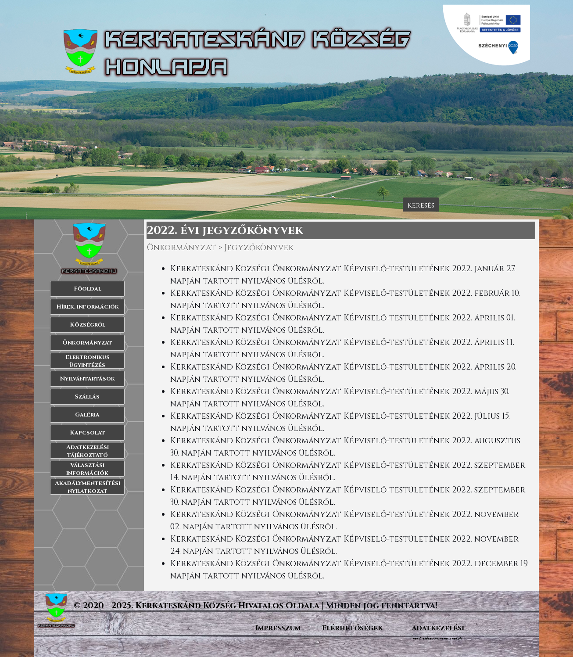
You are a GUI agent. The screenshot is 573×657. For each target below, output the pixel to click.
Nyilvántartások (87, 379)
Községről (87, 325)
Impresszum (278, 628)
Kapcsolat (87, 433)
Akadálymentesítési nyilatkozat (87, 487)
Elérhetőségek (352, 628)
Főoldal (87, 289)
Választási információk (87, 469)
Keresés (421, 205)
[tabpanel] (341, 422)
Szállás (87, 397)
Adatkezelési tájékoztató (87, 451)
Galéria (87, 415)
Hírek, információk (87, 307)
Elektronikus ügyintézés (87, 361)
